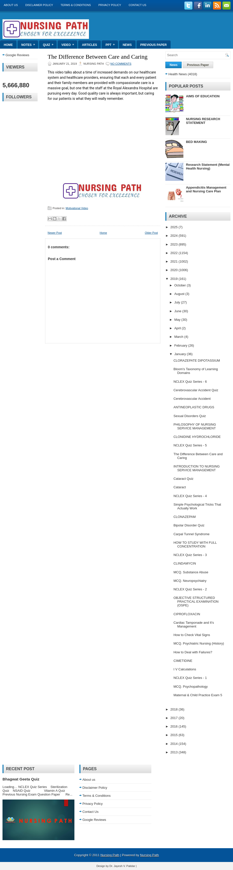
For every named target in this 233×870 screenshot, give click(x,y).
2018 (174, 709)
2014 (174, 744)
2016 (174, 726)
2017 (174, 718)
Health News (177, 74)
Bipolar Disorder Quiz (188, 525)
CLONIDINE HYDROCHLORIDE (197, 437)
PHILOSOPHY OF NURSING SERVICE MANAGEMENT (194, 426)
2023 (174, 244)
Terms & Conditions (76, 5)
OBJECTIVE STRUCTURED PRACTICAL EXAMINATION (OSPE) (195, 601)
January (180, 354)
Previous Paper (153, 45)
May (177, 320)
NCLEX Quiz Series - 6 (190, 381)
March (179, 337)
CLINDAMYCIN (184, 563)
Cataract (179, 487)
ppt (111, 43)
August (179, 294)
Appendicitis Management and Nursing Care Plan (206, 189)
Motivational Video (77, 208)
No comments (121, 63)
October (180, 285)
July (177, 302)
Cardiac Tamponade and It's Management (193, 624)
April (178, 328)
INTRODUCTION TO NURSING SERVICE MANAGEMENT (196, 468)
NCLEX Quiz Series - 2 (190, 589)
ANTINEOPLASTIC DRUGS (193, 407)
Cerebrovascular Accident (191, 399)
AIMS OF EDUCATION (202, 96)
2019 (174, 279)
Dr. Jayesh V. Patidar (122, 865)
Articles (89, 45)
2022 (174, 253)
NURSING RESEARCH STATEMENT (203, 121)
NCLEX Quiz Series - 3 (190, 555)
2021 (174, 261)
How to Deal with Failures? (192, 652)
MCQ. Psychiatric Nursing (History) (198, 643)
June (178, 311)
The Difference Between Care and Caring (98, 57)
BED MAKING (196, 142)
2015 (174, 735)
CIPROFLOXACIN (186, 614)
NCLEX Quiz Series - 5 (190, 445)
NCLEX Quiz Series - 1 (190, 678)
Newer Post (55, 232)
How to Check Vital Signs (191, 635)
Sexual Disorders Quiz (189, 416)
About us (11, 5)
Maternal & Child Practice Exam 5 (197, 695)
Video (69, 43)
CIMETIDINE (182, 661)
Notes (29, 43)
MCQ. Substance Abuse (190, 572)
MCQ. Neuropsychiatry (189, 581)
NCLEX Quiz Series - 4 (190, 496)
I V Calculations (184, 669)
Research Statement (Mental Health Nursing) (207, 166)
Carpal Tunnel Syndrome (191, 534)
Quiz (50, 43)
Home (8, 45)
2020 (174, 270)
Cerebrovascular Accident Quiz (195, 390)
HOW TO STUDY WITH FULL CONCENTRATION (194, 544)
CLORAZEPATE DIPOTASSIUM (196, 360)
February (181, 345)
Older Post (151, 232)
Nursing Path (109, 855)
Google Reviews (17, 55)
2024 (174, 236)
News (127, 45)
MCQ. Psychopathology (190, 686)
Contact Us (137, 5)
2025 (174, 227)
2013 (174, 752)
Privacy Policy (109, 5)
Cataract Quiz (183, 479)
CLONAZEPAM (184, 517)
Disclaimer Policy (39, 5)
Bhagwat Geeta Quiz (21, 779)
